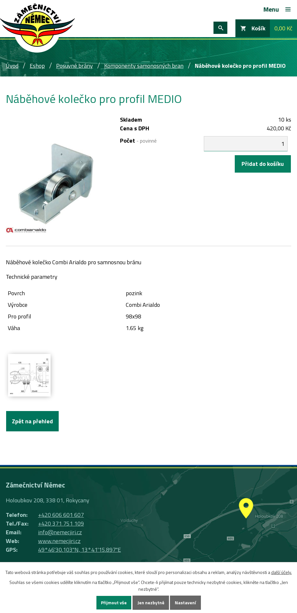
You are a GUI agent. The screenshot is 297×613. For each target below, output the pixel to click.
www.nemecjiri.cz (59, 541)
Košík (258, 28)
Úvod (12, 65)
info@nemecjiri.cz (60, 532)
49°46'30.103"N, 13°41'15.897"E (79, 549)
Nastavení (185, 602)
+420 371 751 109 (61, 523)
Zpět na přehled (32, 421)
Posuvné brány (74, 65)
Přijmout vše (114, 602)
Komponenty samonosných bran (143, 65)
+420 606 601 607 (61, 514)
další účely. (281, 572)
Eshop (37, 65)
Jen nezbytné (150, 602)
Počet (138, 140)
